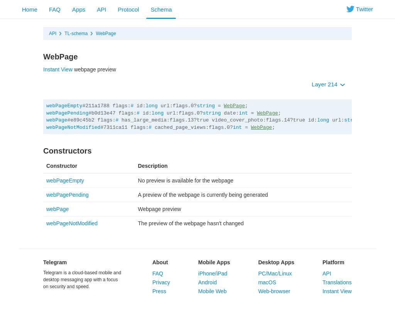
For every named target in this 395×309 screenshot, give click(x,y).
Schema (161, 9)
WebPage (106, 33)
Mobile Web (212, 291)
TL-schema (76, 33)
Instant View (58, 69)
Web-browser (274, 291)
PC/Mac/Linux (275, 273)
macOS (267, 282)
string (206, 106)
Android (207, 282)
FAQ (55, 9)
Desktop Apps (276, 262)
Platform (333, 262)
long (151, 106)
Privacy (161, 282)
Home (29, 9)
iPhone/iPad (213, 273)
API (101, 9)
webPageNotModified (73, 127)
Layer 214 (328, 84)
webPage (57, 120)
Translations (337, 282)
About (160, 262)
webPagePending (67, 113)
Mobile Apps (214, 262)
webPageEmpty (64, 106)
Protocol (128, 9)
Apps (78, 9)
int (243, 113)
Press (159, 291)
